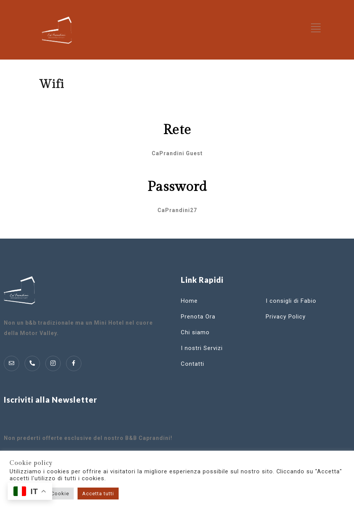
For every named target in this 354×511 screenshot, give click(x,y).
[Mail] (11, 363)
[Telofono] (32, 363)
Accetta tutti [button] (98, 493)
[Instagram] (53, 363)
